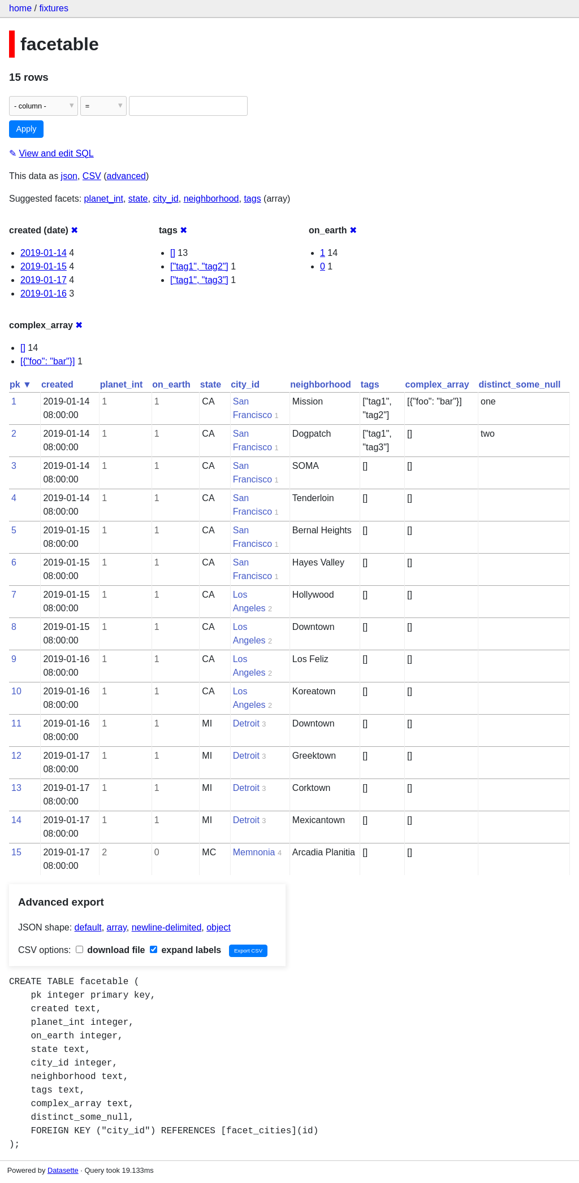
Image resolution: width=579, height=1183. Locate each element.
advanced (126, 176)
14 (16, 820)
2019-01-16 (43, 293)
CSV (92, 176)
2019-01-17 (43, 280)
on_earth (171, 384)
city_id (165, 198)
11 (16, 723)
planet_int (103, 198)
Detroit (246, 723)
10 (16, 691)
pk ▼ (21, 384)
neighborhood (211, 198)
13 (16, 788)
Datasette (63, 1170)
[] (172, 253)
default (88, 927)
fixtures (53, 8)
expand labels (185, 950)
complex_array (437, 384)
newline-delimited (167, 927)
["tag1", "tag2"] (199, 266)
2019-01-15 (43, 266)
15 (16, 852)
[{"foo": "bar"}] (47, 361)
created (57, 384)
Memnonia (254, 852)
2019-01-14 (43, 253)
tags (252, 198)
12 (16, 755)
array (117, 927)
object (218, 927)
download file (110, 950)
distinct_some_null (520, 384)
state (138, 198)
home (20, 8)
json (69, 176)
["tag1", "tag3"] (199, 280)
